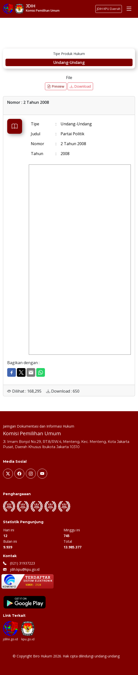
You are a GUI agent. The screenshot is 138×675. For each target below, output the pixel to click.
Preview (55, 86)
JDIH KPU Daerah (108, 9)
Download (80, 86)
